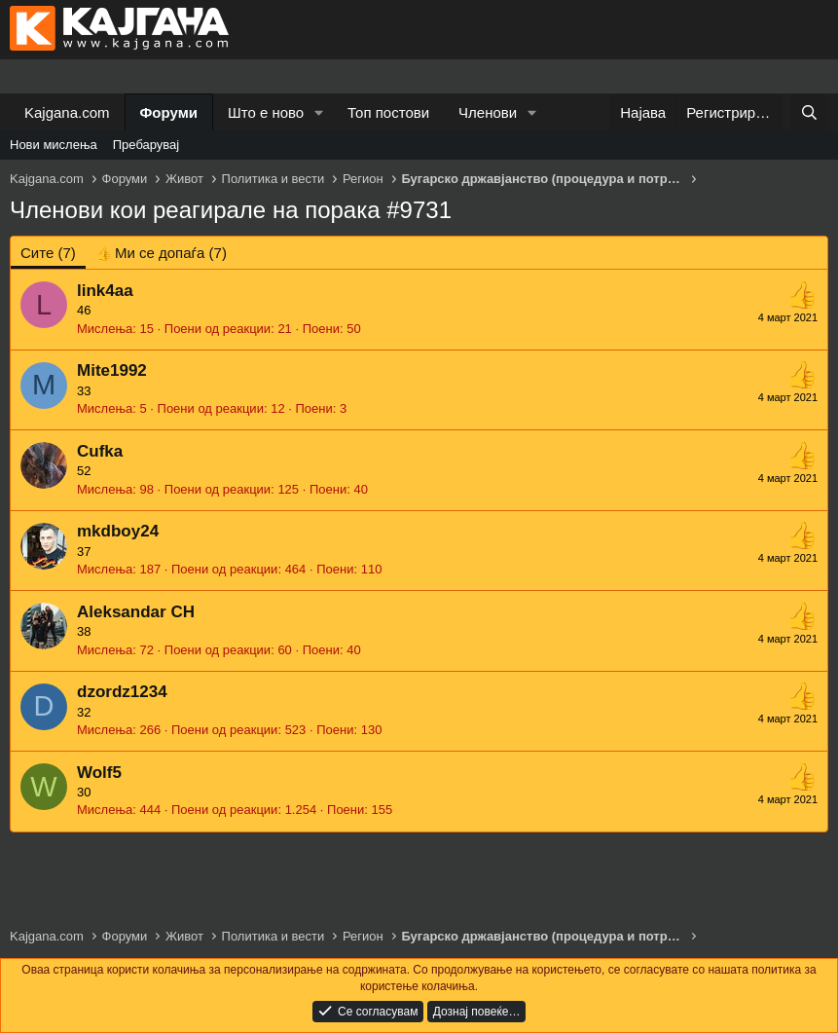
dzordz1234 (122, 692)
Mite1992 (112, 370)
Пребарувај (146, 144)
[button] (319, 112)
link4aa (105, 290)
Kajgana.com (67, 112)
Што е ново (266, 112)
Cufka (100, 451)
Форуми (169, 112)
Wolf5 (99, 772)
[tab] (161, 253)
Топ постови (388, 112)
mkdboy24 (118, 531)
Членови (487, 112)
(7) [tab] (48, 252)
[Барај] (809, 112)
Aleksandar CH (136, 612)
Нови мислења (53, 144)
